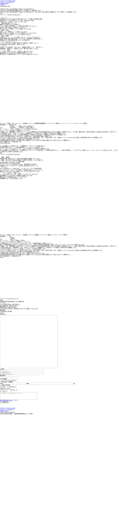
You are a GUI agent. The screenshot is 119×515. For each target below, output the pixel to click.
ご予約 (2, 5)
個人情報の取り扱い (6, 401)
